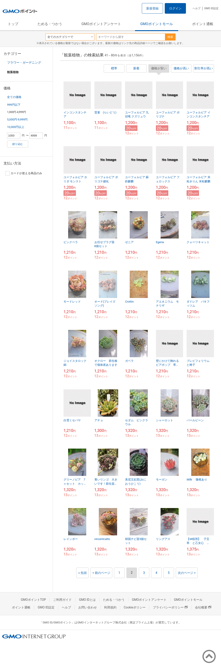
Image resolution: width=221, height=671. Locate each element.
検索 (170, 37)
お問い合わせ (87, 607)
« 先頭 (82, 573)
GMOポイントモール (156, 24)
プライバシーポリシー (170, 607)
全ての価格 (14, 97)
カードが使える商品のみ (23, 173)
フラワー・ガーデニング (24, 62)
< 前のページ (101, 573)
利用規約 (110, 607)
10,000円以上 (15, 127)
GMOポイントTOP (33, 599)
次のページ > (187, 573)
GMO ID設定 (211, 8)
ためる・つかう (49, 24)
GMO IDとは (87, 599)
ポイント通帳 (202, 24)
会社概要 (203, 607)
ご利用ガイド (62, 599)
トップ (13, 24)
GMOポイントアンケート (101, 24)
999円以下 (14, 104)
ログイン (175, 8)
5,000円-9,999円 (17, 119)
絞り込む (17, 144)
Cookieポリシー (135, 607)
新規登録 (152, 8)
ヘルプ (196, 8)
